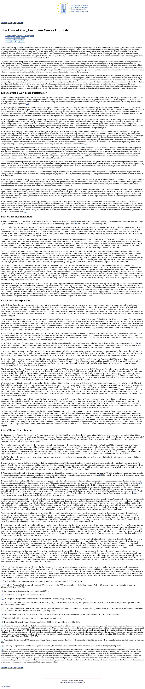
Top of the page (5, 686)
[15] (25, 212)
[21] (69, 419)
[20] (71, 363)
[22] (127, 453)
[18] (83, 292)
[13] (27, 104)
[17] (75, 223)
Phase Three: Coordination (15, 42)
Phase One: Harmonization (15, 38)
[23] (100, 475)
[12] (138, 64)
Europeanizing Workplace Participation (19, 36)
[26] (52, 561)
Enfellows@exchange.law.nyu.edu (74, 682)
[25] (135, 491)
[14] (85, 144)
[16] (50, 221)
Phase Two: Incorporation (14, 40)
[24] (140, 483)
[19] (135, 343)
